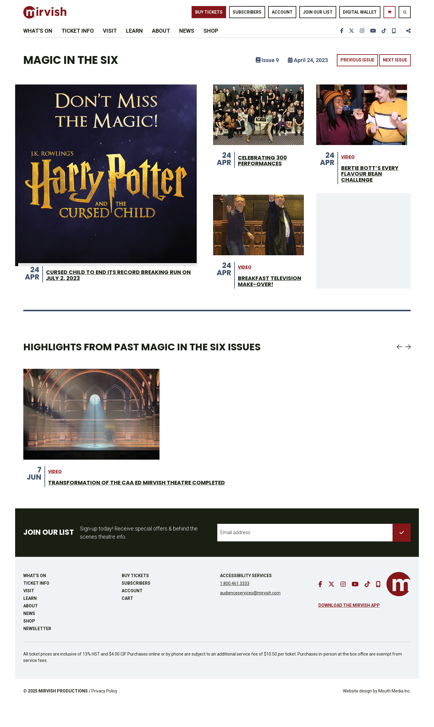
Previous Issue (357, 72)
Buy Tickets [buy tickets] (208, 14)
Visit (110, 40)
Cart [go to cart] (127, 622)
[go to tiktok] (383, 40)
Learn (134, 40)
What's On (37, 40)
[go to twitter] (350, 40)
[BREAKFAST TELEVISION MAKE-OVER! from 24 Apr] (258, 240)
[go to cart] (389, 15)
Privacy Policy (104, 714)
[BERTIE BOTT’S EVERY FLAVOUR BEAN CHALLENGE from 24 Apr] (361, 127)
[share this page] (406, 40)
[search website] (405, 15)
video (348, 169)
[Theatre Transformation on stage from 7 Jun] (91, 437)
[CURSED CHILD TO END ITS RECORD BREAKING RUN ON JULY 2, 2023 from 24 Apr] (106, 187)
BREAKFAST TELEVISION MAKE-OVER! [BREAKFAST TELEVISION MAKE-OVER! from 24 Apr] (266, 300)
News (186, 40)
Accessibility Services (246, 599)
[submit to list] (402, 556)
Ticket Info (77, 40)
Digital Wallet (360, 14)
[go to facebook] (339, 40)
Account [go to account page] (282, 14)
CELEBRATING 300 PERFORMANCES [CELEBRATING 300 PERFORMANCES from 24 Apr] (265, 173)
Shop (210, 40)
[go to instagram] (360, 40)
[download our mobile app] (393, 40)
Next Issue (395, 72)
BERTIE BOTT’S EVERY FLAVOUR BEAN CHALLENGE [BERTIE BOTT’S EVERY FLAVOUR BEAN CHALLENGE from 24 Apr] (372, 187)
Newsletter (37, 652)
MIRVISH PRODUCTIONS (63, 714)
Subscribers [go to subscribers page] (247, 14)
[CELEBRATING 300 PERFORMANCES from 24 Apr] (258, 127)
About (161, 40)
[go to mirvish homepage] (398, 608)
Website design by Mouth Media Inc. (377, 714)
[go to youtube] (372, 40)
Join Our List (318, 14)
